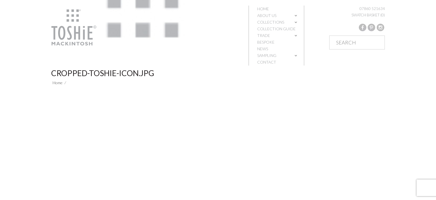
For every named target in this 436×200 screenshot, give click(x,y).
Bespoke (265, 42)
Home (263, 8)
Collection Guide (276, 28)
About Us (266, 15)
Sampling (266, 55)
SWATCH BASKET (368, 15)
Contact (266, 62)
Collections (270, 22)
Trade (263, 35)
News (262, 48)
